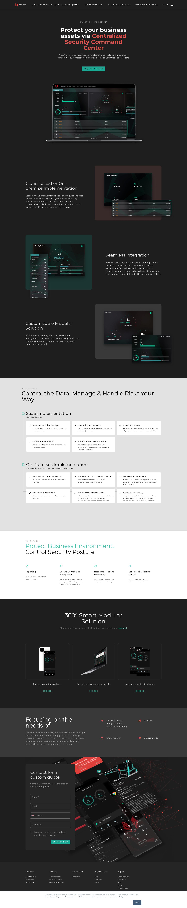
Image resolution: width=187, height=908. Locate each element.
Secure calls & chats (119, 5)
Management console (147, 5)
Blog (96, 877)
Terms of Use (30, 883)
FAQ (119, 883)
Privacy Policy (123, 889)
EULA (120, 886)
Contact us (122, 880)
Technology (76, 877)
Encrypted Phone (93, 5)
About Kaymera (31, 877)
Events (97, 883)
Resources (98, 880)
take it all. (122, 628)
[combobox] (33, 816)
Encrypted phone (55, 877)
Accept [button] (137, 902)
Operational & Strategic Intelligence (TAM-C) (55, 5)
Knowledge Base (123, 877)
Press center (30, 880)
